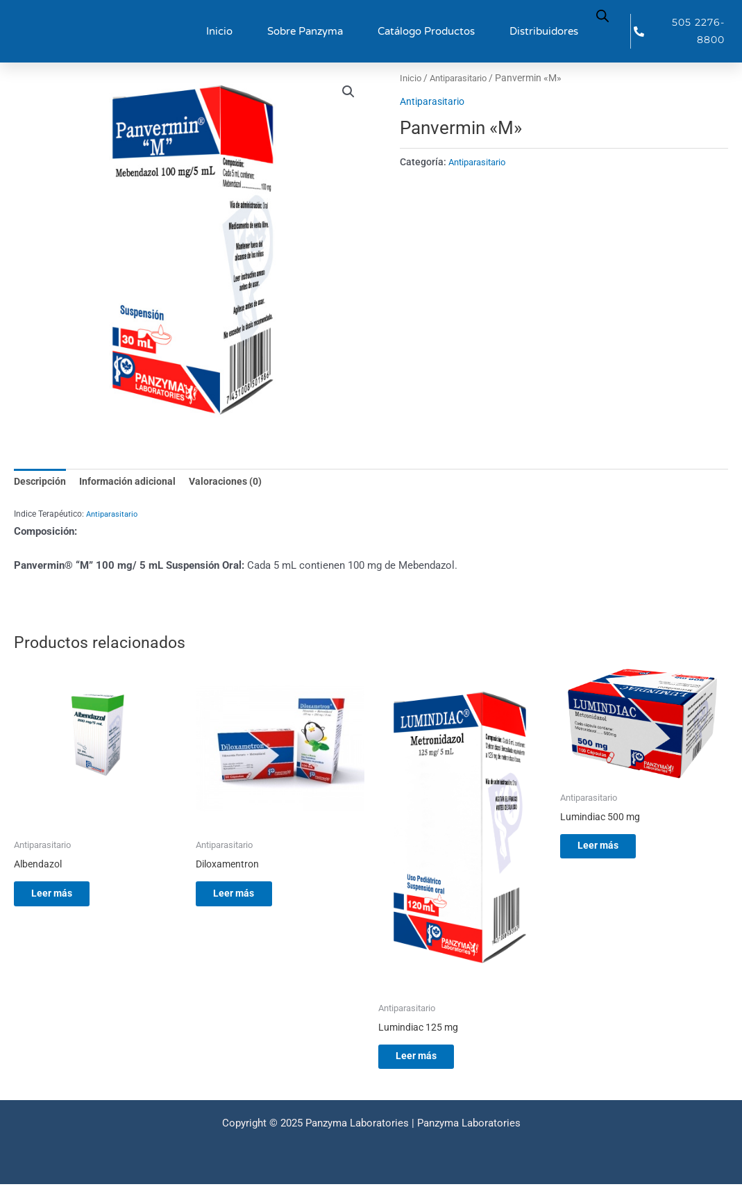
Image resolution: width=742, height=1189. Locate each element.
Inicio (219, 31)
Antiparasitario (463, 77)
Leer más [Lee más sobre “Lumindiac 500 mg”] (610, 849)
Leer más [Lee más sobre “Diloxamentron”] (245, 896)
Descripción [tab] (41, 482)
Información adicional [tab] (133, 482)
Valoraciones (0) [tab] (234, 482)
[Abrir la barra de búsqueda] (602, 15)
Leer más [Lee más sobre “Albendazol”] (63, 896)
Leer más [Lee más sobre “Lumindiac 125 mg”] (428, 1059)
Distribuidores (543, 31)
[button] (348, 92)
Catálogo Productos (426, 31)
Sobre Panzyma (305, 31)
